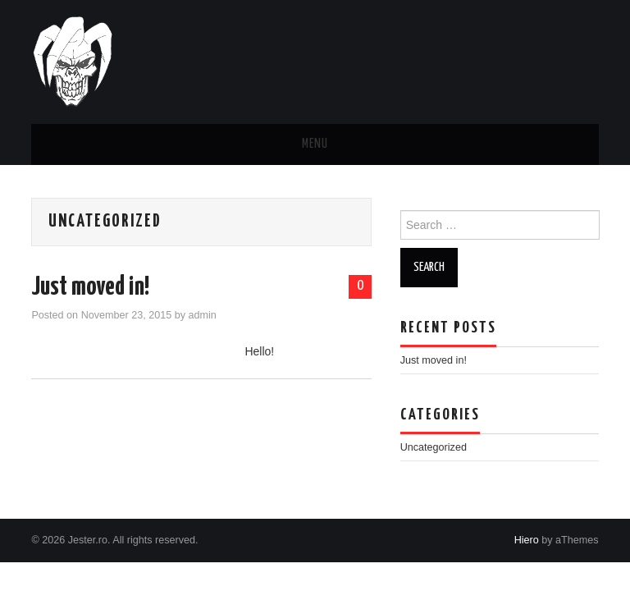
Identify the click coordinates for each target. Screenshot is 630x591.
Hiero (526, 540)
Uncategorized (433, 447)
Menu (315, 144)
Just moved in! (90, 287)
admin (203, 315)
